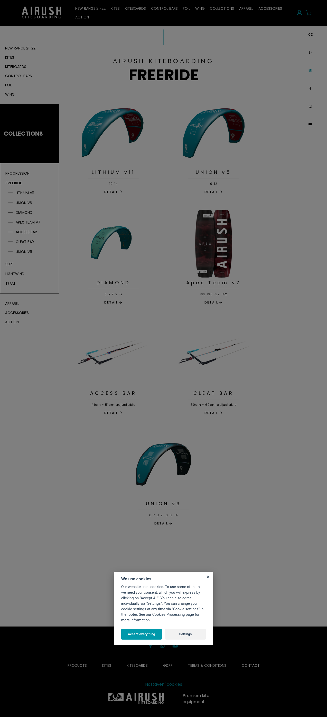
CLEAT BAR (213, 393)
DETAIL (113, 192)
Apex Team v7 (213, 282)
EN (310, 70)
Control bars (164, 8)
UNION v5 (213, 172)
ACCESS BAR (113, 393)
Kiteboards (135, 8)
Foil (186, 8)
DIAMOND (113, 282)
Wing (200, 8)
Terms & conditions (207, 665)
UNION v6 (163, 503)
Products (77, 665)
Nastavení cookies (163, 684)
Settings (185, 634)
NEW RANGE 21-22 (90, 8)
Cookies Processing (169, 614)
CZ (310, 34)
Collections (222, 8)
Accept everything (141, 634)
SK (310, 52)
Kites (115, 8)
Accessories (270, 8)
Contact (251, 665)
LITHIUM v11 (113, 172)
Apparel (246, 8)
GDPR (168, 665)
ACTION (82, 17)
